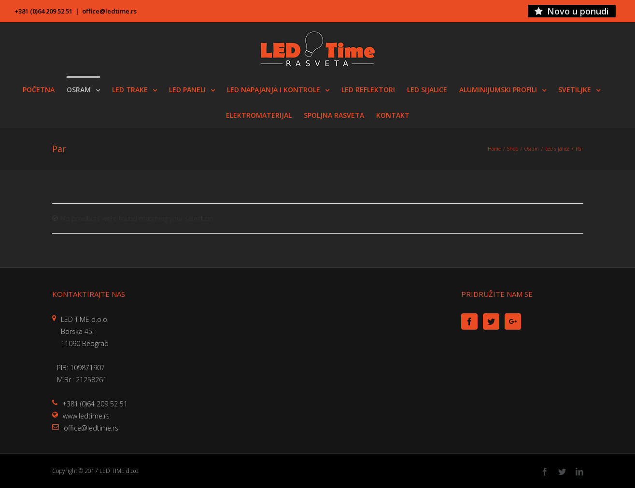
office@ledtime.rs (109, 11)
